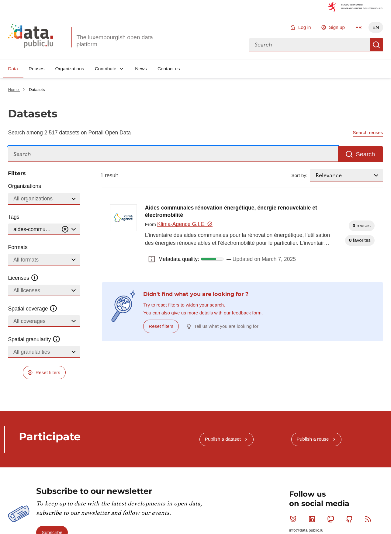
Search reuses (368, 132)
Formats (18, 247)
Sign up (337, 27)
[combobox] (309, 44)
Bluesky (294, 519)
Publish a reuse (312, 439)
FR (358, 27)
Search (376, 44)
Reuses (36, 68)
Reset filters (48, 372)
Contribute (105, 68)
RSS (369, 519)
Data (13, 68)
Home (14, 89)
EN (375, 27)
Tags (13, 217)
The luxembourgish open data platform (114, 40)
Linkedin (313, 519)
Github (350, 519)
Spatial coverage (32, 309)
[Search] (173, 154)
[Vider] (65, 229)
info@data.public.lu (306, 530)
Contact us (168, 68)
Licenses (23, 278)
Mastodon (332, 519)
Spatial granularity (34, 339)
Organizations (69, 68)
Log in (304, 27)
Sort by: (299, 175)
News (141, 68)
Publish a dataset (223, 439)
